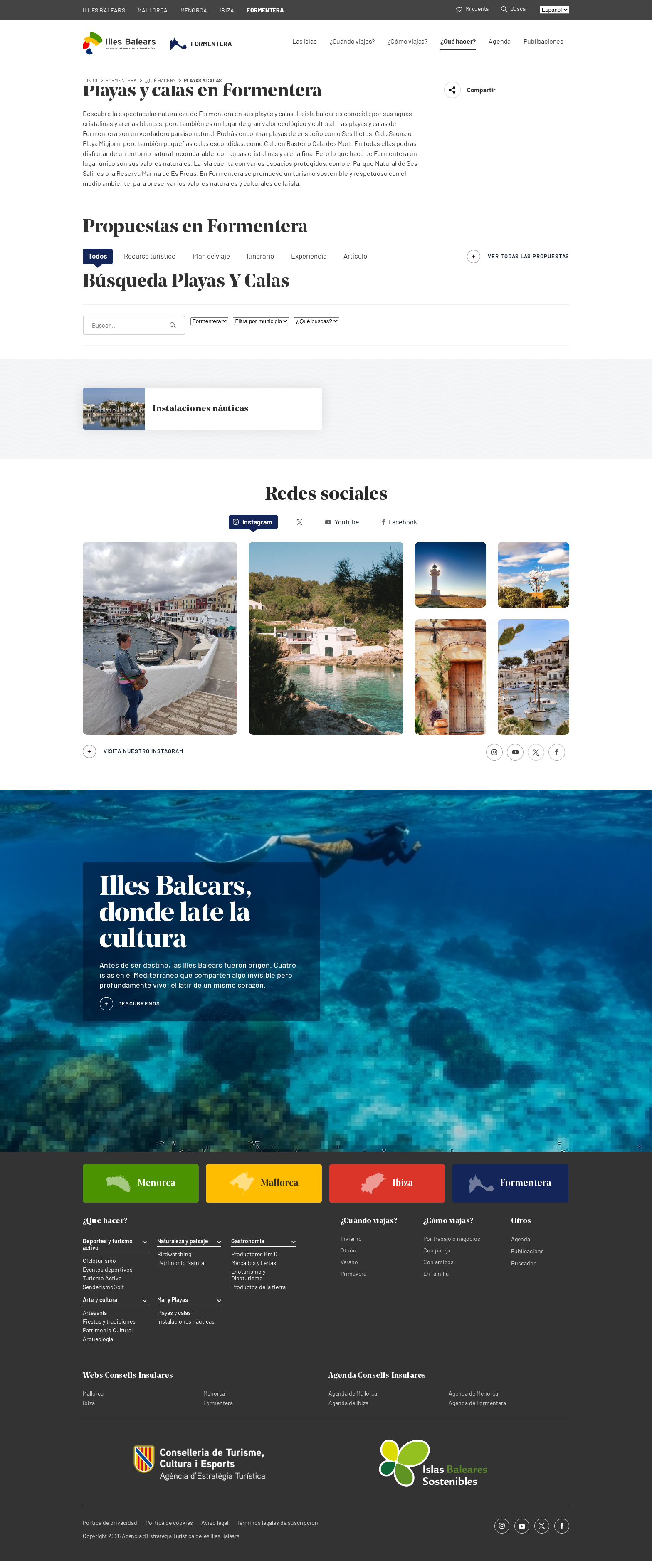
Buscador (523, 1263)
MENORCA (193, 10)
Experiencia (309, 256)
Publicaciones (543, 41)
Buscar (514, 8)
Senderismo (98, 1287)
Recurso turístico (149, 256)
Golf (119, 1287)
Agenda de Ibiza (348, 1402)
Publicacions (527, 1251)
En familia (436, 1273)
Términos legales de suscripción (277, 1522)
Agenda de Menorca (473, 1393)
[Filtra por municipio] (261, 321)
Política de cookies (169, 1522)
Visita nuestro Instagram (143, 751)
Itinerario (260, 256)
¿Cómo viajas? (407, 41)
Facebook (399, 522)
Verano (349, 1261)
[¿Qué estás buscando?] (134, 325)
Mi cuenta (472, 8)
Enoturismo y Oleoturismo (248, 1275)
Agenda (500, 41)
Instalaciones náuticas (186, 1321)
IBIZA (227, 10)
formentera (121, 80)
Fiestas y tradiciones (109, 1321)
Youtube (342, 522)
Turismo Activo (102, 1278)
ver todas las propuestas (528, 256)
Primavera (353, 1273)
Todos (97, 256)
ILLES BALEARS (104, 10)
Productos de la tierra (258, 1287)
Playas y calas (174, 1312)
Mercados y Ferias (253, 1263)
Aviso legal (214, 1522)
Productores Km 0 (254, 1254)
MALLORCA (153, 10)
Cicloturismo (99, 1260)
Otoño (348, 1250)
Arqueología (98, 1339)
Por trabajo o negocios (451, 1238)
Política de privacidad (110, 1522)
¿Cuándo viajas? (352, 41)
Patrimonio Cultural (108, 1330)
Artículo (355, 256)
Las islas (304, 41)
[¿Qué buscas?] (316, 321)
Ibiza (89, 1402)
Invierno (351, 1238)
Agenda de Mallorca (352, 1393)
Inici (92, 80)
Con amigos (438, 1261)
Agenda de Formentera (477, 1402)
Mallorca (93, 1393)
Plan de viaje (211, 256)
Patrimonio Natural (181, 1263)
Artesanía (95, 1312)
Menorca (214, 1393)
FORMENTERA (265, 10)
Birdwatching (174, 1254)
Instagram (252, 522)
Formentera (218, 1402)
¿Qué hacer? (458, 41)
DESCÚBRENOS (139, 1003)
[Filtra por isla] (209, 321)
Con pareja (436, 1250)
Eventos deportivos (108, 1269)
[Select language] (554, 10)
